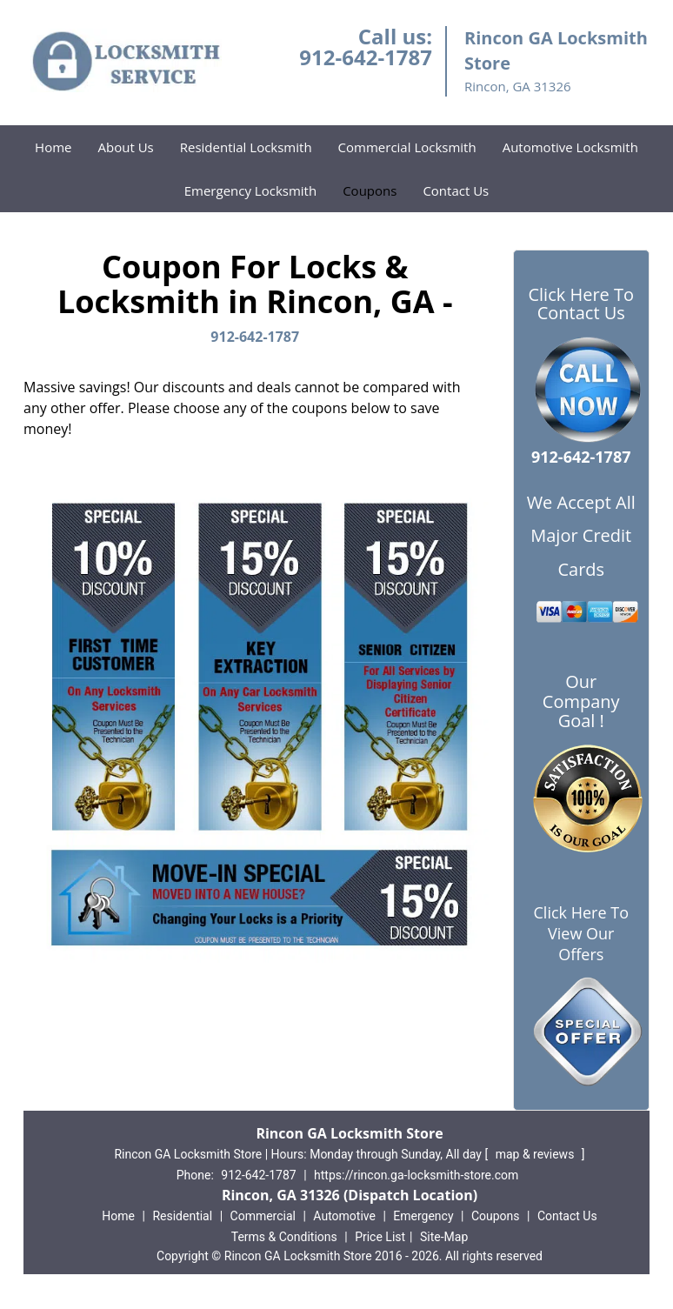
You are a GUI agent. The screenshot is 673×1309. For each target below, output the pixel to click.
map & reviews (536, 1154)
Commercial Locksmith (407, 147)
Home (53, 147)
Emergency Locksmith (250, 190)
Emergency (423, 1216)
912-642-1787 (365, 57)
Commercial (263, 1216)
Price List (380, 1237)
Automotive (344, 1216)
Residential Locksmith (246, 147)
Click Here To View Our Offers (581, 933)
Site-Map (444, 1237)
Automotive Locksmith (570, 147)
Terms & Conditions (284, 1237)
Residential (182, 1216)
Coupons (369, 190)
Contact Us (456, 190)
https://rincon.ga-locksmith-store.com (416, 1175)
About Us (126, 147)
